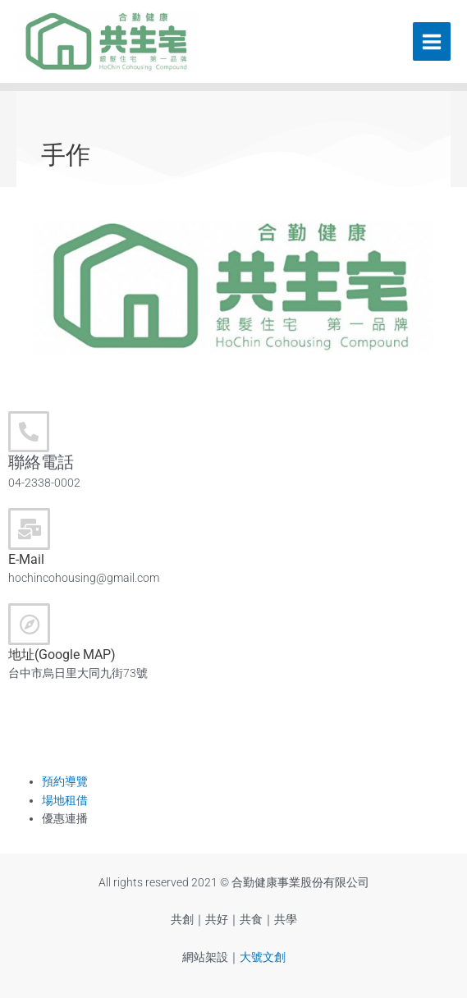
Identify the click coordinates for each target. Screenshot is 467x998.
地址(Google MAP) (62, 654)
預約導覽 (65, 781)
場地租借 (65, 800)
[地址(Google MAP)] (29, 624)
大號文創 (263, 957)
